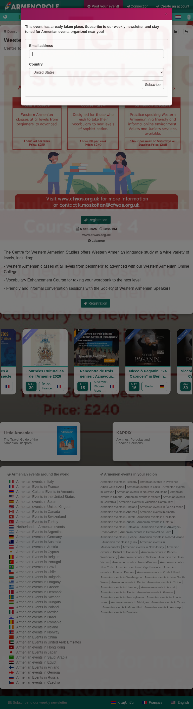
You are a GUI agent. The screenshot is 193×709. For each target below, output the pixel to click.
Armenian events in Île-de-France (162, 506)
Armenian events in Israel (36, 617)
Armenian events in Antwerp (162, 607)
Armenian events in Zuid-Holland (158, 572)
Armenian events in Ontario (155, 521)
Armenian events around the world (40, 474)
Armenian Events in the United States (45, 497)
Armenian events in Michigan (130, 602)
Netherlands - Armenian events (40, 527)
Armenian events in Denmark (39, 592)
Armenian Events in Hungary (38, 602)
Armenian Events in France (37, 487)
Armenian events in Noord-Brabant (135, 562)
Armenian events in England (119, 506)
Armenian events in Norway (37, 632)
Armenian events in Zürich (118, 521)
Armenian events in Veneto (143, 496)
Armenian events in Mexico (37, 612)
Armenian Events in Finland (37, 667)
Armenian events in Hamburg (120, 587)
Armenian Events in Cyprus (37, 552)
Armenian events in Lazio (144, 486)
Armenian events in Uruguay (38, 582)
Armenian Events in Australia (38, 542)
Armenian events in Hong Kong (40, 647)
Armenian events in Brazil (36, 567)
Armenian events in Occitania (156, 516)
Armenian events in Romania (39, 622)
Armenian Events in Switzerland (41, 517)
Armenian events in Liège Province (139, 567)
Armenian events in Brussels (119, 612)
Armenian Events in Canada (38, 512)
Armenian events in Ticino (164, 582)
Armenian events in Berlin (128, 582)
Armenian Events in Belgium (38, 557)
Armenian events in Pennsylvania (123, 597)
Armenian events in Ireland (37, 627)
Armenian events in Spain (36, 502)
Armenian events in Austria (37, 547)
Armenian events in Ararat (158, 587)
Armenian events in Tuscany (119, 481)
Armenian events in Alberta (158, 511)
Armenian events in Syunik (120, 542)
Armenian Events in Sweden (38, 597)
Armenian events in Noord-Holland (161, 537)
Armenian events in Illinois (118, 592)
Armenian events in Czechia (38, 682)
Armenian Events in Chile (36, 572)
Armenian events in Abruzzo (119, 511)
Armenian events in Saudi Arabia (41, 657)
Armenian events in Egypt (36, 662)
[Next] (188, 17)
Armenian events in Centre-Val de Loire (146, 532)
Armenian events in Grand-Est (122, 607)
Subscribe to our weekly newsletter (37, 702)
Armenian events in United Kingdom (44, 507)
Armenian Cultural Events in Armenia (45, 492)
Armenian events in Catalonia (120, 526)
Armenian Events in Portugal (38, 562)
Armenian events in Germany (39, 537)
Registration (95, 220)
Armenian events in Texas (168, 602)
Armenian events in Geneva (155, 592)
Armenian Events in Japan (36, 652)
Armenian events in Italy (35, 482)
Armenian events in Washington (121, 577)
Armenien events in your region (130, 474)
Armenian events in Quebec (119, 537)
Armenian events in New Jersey (144, 547)
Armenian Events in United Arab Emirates (48, 642)
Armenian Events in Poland (37, 607)
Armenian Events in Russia (37, 677)
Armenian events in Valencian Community (146, 501)
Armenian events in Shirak (118, 516)
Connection (138, 6)
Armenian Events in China (36, 637)
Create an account (172, 6)
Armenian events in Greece (37, 587)
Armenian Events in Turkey (37, 522)
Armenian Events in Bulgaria (38, 577)
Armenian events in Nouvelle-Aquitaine (142, 491)
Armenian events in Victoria (138, 557)
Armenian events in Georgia (38, 672)
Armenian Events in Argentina (39, 532)
